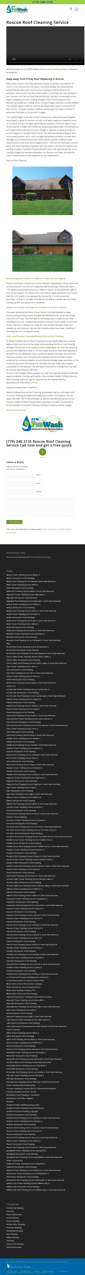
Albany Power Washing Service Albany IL (23, 575)
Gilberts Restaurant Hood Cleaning (21, 892)
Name (38, 475)
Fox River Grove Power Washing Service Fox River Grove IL (31, 830)
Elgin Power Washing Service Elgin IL (21, 787)
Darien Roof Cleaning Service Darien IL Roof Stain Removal (30, 715)
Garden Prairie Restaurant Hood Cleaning (23, 862)
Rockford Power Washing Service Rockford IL (25, 1108)
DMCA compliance (49, 1271)
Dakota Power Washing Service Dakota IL (23, 699)
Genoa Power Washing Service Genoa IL (23, 869)
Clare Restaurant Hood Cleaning (19, 669)
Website (39, 492)
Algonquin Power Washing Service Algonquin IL (25, 594)
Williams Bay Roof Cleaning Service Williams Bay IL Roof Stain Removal (35, 1190)
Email (38, 483)
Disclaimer (36, 1271)
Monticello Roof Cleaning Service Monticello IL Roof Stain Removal (33, 1059)
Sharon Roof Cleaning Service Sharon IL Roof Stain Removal (31, 1147)
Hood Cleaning (12, 1217)
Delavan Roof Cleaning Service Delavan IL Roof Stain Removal (32, 755)
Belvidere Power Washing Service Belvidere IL (25, 633)
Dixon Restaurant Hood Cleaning (20, 761)
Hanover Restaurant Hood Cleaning (21, 912)
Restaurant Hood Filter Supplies (19, 1098)
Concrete (10, 1211)
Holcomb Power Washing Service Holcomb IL (25, 957)
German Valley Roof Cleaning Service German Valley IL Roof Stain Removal (37, 885)
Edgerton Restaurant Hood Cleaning (21, 781)
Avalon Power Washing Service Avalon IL (23, 614)
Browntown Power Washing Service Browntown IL (27, 647)
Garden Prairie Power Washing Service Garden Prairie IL (30, 859)
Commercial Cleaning (15, 1208)
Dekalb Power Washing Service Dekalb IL (23, 738)
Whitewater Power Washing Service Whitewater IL (27, 1173)
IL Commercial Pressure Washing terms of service (27, 977)
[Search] (69, 9)
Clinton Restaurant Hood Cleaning (20, 679)
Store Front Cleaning (14, 1244)
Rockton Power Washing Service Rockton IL (24, 1121)
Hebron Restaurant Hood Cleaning (20, 941)
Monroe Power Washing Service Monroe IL (24, 1042)
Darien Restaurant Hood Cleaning (20, 712)
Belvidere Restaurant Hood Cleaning (21, 637)
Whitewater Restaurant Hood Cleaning (22, 1177)
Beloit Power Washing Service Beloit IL (22, 624)
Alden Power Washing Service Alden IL (22, 584)
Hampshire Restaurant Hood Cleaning (22, 902)
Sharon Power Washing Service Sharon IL (23, 1141)
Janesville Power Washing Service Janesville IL (25, 1000)
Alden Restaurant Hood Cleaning (20, 588)
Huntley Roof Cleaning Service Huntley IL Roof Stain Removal (31, 974)
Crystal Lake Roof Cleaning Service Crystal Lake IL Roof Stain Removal (35, 696)
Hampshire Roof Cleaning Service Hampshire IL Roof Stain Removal (34, 905)
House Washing (13, 1221)
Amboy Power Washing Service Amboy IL (23, 604)
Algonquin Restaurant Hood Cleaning (21, 597)
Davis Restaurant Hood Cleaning (20, 732)
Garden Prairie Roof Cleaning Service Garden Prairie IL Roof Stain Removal (37, 866)
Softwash (10, 1240)
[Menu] (75, 9)
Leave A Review (13, 1029)
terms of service (41, 1272)
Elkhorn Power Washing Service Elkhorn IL (23, 797)
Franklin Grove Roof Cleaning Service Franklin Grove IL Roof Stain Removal (37, 846)
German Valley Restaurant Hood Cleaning (23, 882)
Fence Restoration (14, 1214)
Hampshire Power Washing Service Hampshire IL (27, 898)
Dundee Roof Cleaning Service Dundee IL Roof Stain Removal (31, 774)
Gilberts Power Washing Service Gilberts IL (24, 889)
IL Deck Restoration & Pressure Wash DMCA (25, 980)
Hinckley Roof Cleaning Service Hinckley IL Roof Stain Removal (32, 954)
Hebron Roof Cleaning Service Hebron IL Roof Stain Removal (31, 944)
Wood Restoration (14, 1247)
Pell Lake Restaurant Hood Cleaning (21, 1078)
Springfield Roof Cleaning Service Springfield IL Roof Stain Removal (34, 1157)
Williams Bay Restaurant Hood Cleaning (22, 1186)
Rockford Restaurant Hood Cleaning (21, 1114)
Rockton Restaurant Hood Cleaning (21, 1124)
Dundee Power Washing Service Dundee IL (24, 768)
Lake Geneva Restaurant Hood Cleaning (23, 1023)
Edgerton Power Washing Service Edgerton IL (25, 777)
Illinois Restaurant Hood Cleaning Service (23, 987)
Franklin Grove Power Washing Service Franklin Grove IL (29, 840)
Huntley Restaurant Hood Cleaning (20, 970)
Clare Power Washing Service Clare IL (22, 666)
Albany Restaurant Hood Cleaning (20, 578)
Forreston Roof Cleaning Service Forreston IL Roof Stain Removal (33, 826)
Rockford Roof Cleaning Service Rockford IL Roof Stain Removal (32, 1118)
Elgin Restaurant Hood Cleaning (19, 790)
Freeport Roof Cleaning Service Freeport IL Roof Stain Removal (32, 856)
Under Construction (14, 1160)
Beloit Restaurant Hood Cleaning (20, 627)
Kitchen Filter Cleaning (15, 1224)
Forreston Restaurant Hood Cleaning (21, 823)
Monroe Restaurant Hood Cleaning (20, 1046)
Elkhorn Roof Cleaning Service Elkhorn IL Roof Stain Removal (31, 804)
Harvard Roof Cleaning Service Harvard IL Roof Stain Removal (32, 934)
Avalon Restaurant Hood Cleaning (20, 617)
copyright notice (25, 1271)
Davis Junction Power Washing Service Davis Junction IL (29, 719)
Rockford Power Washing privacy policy (22, 1105)
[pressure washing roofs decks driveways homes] (35, 9)
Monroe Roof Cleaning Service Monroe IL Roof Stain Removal (31, 1049)
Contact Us (11, 686)
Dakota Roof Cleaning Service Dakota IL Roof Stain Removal (31, 705)
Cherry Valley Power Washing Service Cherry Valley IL (28, 656)
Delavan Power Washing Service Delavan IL (24, 748)
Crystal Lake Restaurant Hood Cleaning (22, 692)
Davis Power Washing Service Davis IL (22, 728)
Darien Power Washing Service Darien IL (23, 709)
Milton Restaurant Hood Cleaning (20, 1036)
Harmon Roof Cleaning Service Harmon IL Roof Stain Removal (32, 925)
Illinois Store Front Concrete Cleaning (21, 993)
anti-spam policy (12, 1271)
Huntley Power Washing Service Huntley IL (24, 967)
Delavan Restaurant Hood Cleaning (21, 751)
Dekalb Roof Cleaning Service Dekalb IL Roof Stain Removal (31, 745)
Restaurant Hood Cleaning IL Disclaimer (23, 1095)
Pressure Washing (14, 1227)
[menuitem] (69, 9)
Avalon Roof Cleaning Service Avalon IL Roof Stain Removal (30, 620)
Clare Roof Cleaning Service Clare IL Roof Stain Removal (29, 673)
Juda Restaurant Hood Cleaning (19, 1013)
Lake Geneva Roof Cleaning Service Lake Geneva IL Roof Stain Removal (36, 1026)
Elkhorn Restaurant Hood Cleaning (20, 800)
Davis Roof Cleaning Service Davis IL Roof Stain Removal (30, 735)
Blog (8, 643)
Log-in (51, 1272)
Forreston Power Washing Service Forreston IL (26, 820)
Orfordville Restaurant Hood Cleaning (22, 1069)
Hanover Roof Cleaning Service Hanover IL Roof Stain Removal (32, 915)
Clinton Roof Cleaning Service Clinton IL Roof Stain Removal (30, 683)
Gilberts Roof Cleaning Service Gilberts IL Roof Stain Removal (32, 895)
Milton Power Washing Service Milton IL (22, 1033)
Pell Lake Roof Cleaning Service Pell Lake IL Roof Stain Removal (32, 1082)
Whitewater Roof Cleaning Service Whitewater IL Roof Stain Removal (35, 1180)
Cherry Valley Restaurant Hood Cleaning (23, 660)
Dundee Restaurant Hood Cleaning (20, 771)
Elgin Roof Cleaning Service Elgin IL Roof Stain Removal (29, 794)
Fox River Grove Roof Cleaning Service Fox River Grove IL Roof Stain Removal (39, 836)
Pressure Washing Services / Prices (21, 1091)
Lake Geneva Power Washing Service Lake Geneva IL (28, 1019)
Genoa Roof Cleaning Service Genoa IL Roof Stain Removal (30, 876)
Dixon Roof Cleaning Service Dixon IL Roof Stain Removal (30, 764)
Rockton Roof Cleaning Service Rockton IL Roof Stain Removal (32, 1127)
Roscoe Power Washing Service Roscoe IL (24, 1131)
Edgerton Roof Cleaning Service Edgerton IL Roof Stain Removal (33, 784)
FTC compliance (62, 1271)
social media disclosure (26, 1272)
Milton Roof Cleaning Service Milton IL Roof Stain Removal (30, 1039)
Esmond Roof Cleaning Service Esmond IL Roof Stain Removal (32, 813)
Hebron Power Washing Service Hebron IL (24, 938)
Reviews (10, 1101)
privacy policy (11, 1272)
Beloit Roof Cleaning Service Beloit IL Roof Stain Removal (30, 630)
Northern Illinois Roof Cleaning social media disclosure (28, 1062)
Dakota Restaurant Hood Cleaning (20, 702)
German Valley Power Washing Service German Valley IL (29, 879)
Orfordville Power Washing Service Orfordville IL (26, 1065)
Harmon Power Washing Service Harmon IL (24, 918)
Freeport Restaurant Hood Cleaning (21, 853)
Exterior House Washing (16, 817)
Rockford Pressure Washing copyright (22, 1111)
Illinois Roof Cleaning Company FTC (20, 990)
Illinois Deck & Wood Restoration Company (24, 984)
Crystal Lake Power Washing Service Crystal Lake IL (28, 689)
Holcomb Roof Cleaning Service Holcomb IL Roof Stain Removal (32, 964)
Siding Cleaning (12, 1237)
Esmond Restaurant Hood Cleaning (21, 810)
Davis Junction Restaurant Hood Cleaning (23, 722)
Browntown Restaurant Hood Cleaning (22, 650)
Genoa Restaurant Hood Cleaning (20, 872)
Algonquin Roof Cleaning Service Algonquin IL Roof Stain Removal (33, 601)
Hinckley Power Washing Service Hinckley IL (24, 948)
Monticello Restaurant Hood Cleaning (21, 1055)
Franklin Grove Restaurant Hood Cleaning (23, 843)
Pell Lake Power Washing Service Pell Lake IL (25, 1075)
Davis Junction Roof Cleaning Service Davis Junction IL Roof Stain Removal (36, 725)
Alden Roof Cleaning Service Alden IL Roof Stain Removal (30, 591)
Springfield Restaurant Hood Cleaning (22, 1154)
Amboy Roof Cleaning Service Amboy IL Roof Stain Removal (31, 611)
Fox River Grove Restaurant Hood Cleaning (24, 833)
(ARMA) (34, 382)
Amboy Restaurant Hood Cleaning (20, 607)
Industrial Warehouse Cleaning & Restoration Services (29, 997)
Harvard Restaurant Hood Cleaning (21, 931)
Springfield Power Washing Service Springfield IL (26, 1150)
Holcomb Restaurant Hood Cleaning (21, 961)
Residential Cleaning (14, 1231)
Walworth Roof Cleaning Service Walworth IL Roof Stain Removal (33, 1170)
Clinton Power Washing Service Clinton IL (23, 676)
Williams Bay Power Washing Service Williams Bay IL (28, 1183)
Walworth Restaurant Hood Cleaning (21, 1167)
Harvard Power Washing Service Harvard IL (24, 928)
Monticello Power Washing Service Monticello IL (26, 1052)
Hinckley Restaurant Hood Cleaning (21, 951)
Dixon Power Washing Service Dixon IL (22, 758)
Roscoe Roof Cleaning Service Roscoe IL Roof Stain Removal (31, 1137)
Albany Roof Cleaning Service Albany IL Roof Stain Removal (30, 581)
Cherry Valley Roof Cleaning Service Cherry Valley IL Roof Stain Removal (36, 663)
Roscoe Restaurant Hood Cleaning (20, 1134)
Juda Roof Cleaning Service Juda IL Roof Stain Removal (28, 1016)
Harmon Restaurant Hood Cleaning (21, 921)
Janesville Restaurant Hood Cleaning (21, 1003)
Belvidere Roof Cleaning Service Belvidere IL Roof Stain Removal (33, 640)
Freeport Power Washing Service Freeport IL (25, 849)
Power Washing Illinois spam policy (20, 1085)
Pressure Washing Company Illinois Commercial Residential (31, 1088)
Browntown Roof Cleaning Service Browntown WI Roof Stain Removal (35, 653)
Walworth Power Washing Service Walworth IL (25, 1163)
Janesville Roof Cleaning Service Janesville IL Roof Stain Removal (33, 1006)
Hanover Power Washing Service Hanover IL (25, 908)
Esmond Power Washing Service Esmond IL (24, 807)
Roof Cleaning (12, 1234)
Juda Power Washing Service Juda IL (21, 1010)
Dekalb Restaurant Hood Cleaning (20, 741)
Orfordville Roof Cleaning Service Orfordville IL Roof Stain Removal (34, 1072)
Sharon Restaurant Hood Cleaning (20, 1144)
